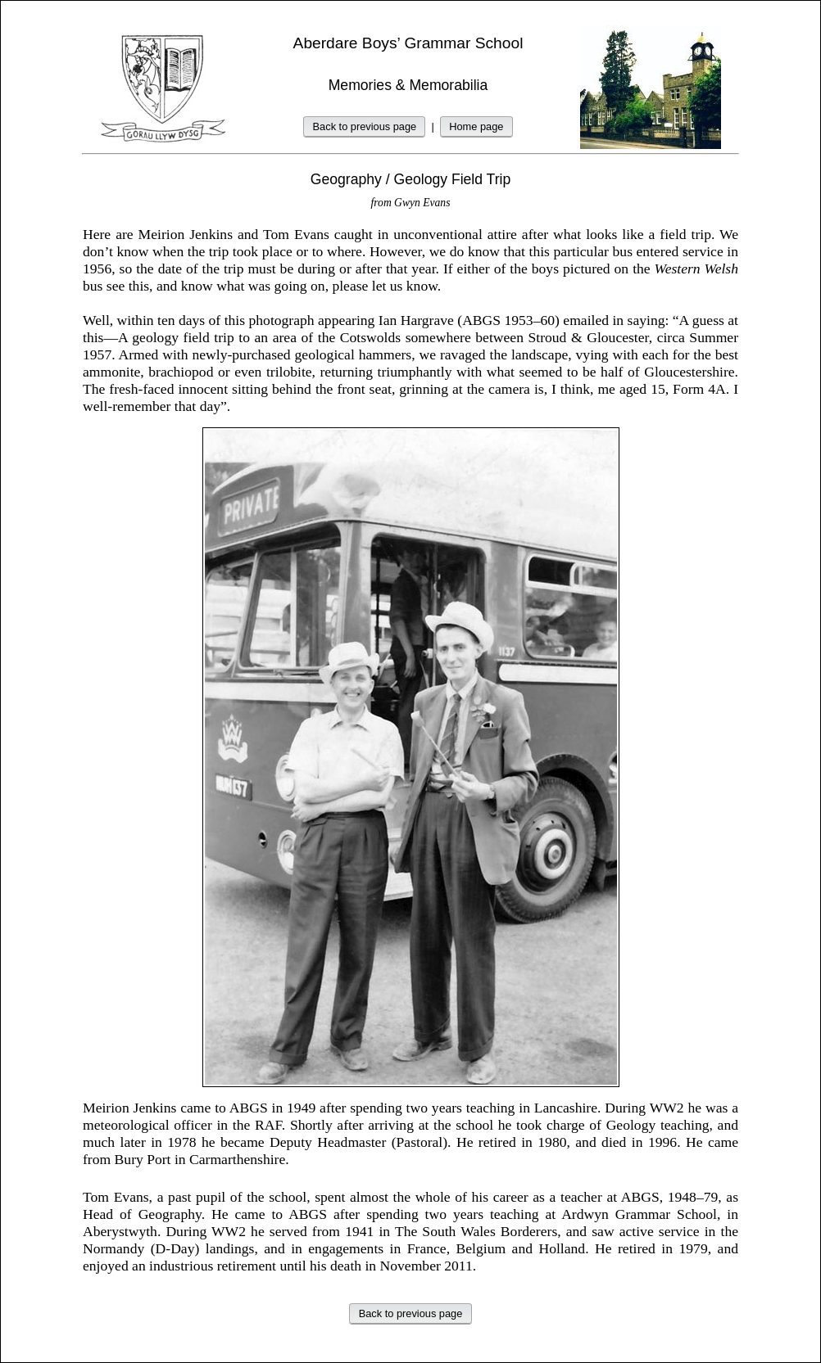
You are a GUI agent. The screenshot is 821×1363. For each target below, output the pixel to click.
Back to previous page (365, 126)
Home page (476, 126)
